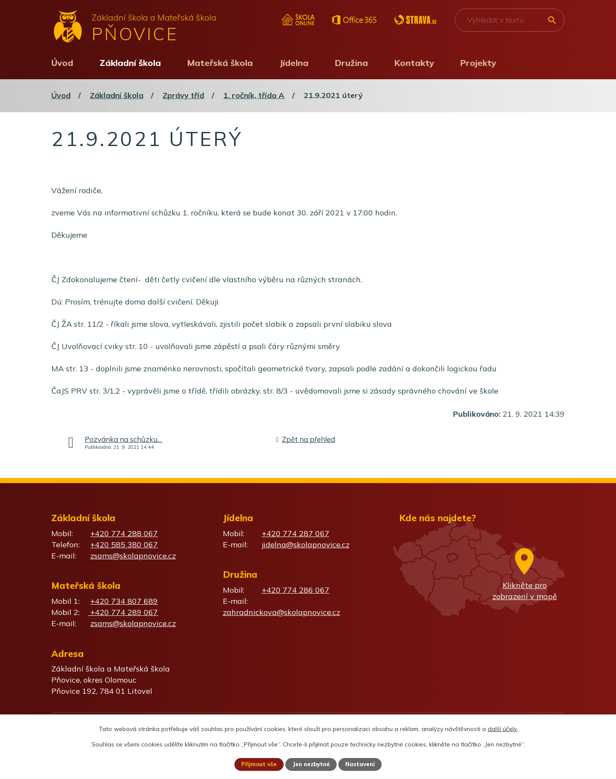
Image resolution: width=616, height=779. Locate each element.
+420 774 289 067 (123, 612)
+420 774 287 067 (295, 533)
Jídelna (293, 62)
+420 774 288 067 (124, 533)
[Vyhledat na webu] (510, 20)
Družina (351, 62)
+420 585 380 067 (124, 544)
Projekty (478, 62)
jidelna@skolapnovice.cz (305, 544)
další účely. (503, 728)
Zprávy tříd (183, 95)
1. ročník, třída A (253, 95)
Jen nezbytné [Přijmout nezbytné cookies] (311, 764)
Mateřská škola (220, 62)
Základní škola (130, 62)
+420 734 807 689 (124, 601)
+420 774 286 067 (295, 590)
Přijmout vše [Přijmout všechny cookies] (256, 764)
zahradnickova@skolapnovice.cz (281, 612)
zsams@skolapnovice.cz (133, 556)
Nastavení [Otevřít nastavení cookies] (363, 764)
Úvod (62, 62)
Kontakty (414, 62)
